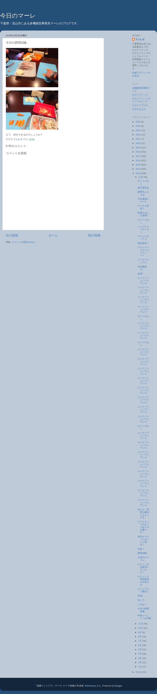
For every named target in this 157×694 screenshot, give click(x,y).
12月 (141, 177)
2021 (138, 139)
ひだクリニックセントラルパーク (141, 100)
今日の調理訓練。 (143, 610)
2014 (138, 169)
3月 (140, 658)
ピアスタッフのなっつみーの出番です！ (143, 527)
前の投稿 (94, 235)
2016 (138, 160)
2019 (138, 147)
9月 (140, 632)
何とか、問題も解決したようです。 (143, 513)
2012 (138, 672)
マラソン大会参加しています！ (143, 568)
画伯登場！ (143, 243)
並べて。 (142, 600)
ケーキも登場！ (143, 207)
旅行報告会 (143, 187)
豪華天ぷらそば (143, 193)
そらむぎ (140, 39)
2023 (138, 130)
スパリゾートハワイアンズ (143, 280)
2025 (138, 122)
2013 (138, 173)
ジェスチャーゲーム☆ (143, 229)
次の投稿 (12, 235)
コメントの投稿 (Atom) (23, 242)
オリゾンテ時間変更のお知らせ (143, 580)
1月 (140, 666)
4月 (140, 654)
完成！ (141, 549)
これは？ (142, 604)
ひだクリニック (140, 95)
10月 (141, 628)
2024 (138, 126)
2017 (138, 156)
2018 (138, 152)
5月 (140, 649)
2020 (138, 143)
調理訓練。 (143, 553)
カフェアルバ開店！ (143, 590)
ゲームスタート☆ (143, 237)
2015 (138, 164)
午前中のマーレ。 (143, 558)
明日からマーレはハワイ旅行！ (143, 540)
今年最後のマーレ (143, 200)
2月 (140, 662)
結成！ (141, 273)
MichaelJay (90, 686)
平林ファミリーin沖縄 (144, 617)
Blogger (118, 686)
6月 (140, 645)
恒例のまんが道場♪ (143, 214)
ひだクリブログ (140, 105)
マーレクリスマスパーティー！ (143, 251)
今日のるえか (139, 109)
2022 (138, 134)
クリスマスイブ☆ (143, 261)
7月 (140, 641)
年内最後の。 (142, 268)
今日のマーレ (18, 15)
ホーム (53, 235)
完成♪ (140, 596)
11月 (141, 623)
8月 (140, 636)
